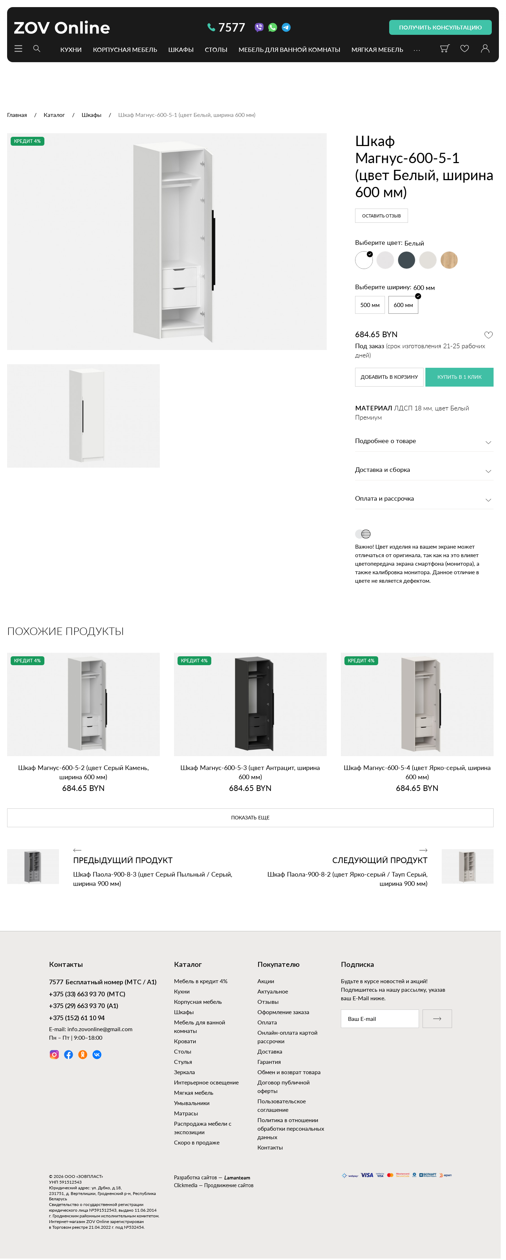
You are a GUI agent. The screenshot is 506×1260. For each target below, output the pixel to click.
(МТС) (87, 995)
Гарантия (269, 1061)
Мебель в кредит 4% (201, 981)
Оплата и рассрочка (384, 499)
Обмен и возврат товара (289, 1071)
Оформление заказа (283, 1011)
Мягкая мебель (377, 49)
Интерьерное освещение (206, 1082)
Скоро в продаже (196, 1142)
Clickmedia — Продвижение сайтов (214, 1185)
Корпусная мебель (125, 49)
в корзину (389, 377)
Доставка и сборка (382, 470)
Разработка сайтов (195, 1177)
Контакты (270, 1147)
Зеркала (184, 1071)
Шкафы (181, 49)
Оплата (267, 1022)
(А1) (83, 1006)
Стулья (183, 1061)
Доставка (269, 1051)
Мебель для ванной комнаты (289, 49)
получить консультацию (440, 27)
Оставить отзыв (381, 216)
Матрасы (186, 1113)
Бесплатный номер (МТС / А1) (103, 982)
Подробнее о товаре (385, 441)
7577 (226, 27)
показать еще (250, 817)
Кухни (71, 49)
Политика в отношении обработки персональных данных (290, 1128)
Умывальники (192, 1102)
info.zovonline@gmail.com (99, 1028)
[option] (167, 241)
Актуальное (272, 991)
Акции (265, 981)
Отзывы (268, 1001)
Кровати (185, 1041)
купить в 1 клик (459, 377)
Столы (216, 49)
